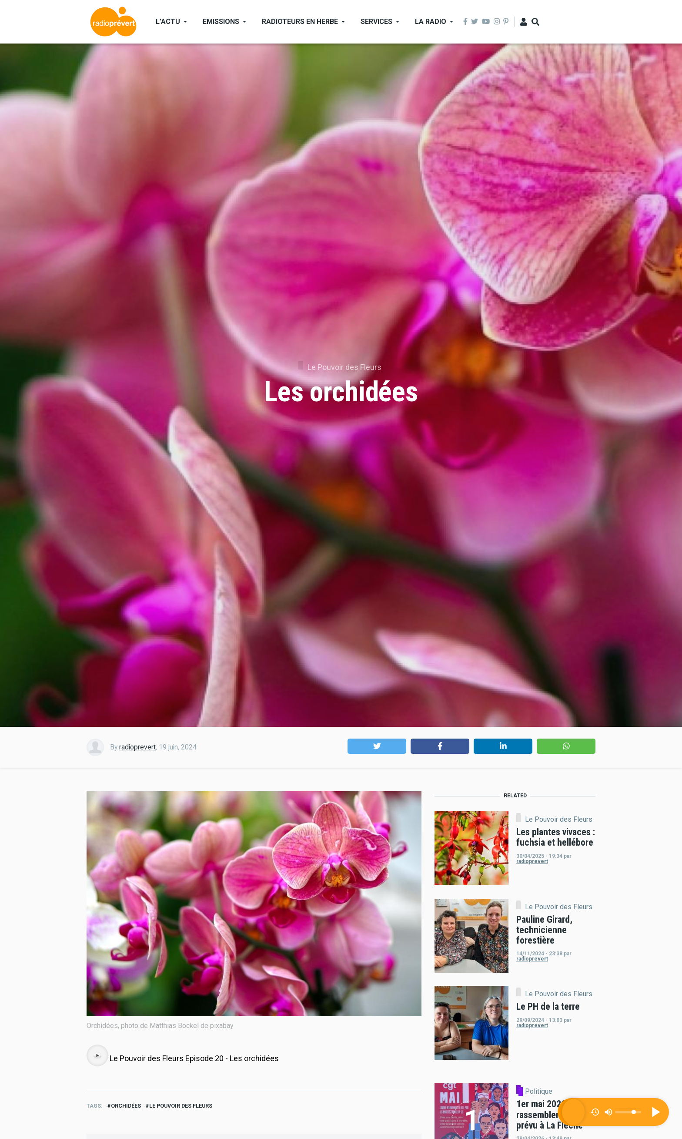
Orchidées (126, 1105)
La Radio (430, 21)
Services (376, 21)
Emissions (221, 21)
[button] (377, 746)
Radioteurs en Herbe (300, 21)
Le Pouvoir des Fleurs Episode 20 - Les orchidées (194, 1058)
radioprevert (137, 747)
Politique (538, 1091)
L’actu (168, 21)
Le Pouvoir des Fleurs (344, 367)
